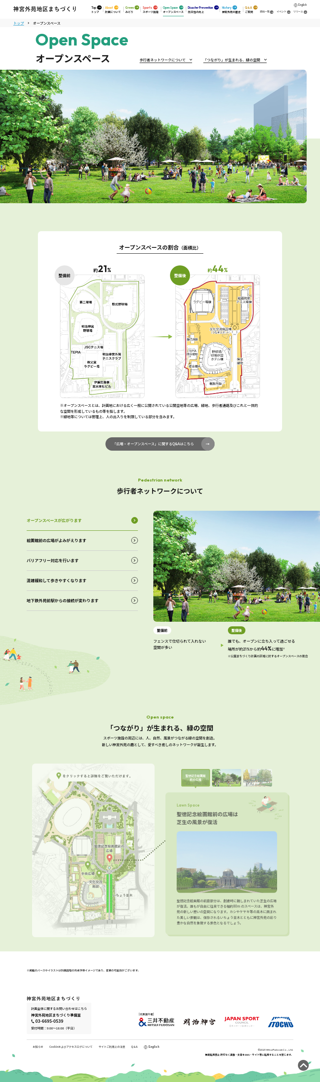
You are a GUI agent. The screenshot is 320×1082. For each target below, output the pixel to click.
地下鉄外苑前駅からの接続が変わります (62, 600)
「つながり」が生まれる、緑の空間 (231, 59)
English (302, 4)
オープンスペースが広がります (54, 520)
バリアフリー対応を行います (53, 560)
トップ (18, 22)
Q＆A (134, 1047)
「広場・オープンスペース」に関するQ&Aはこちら (153, 443)
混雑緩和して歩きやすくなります (56, 580)
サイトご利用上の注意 (112, 1047)
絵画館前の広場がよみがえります (56, 540)
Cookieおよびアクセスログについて (70, 1047)
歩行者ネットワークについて (162, 59)
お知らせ (37, 1047)
